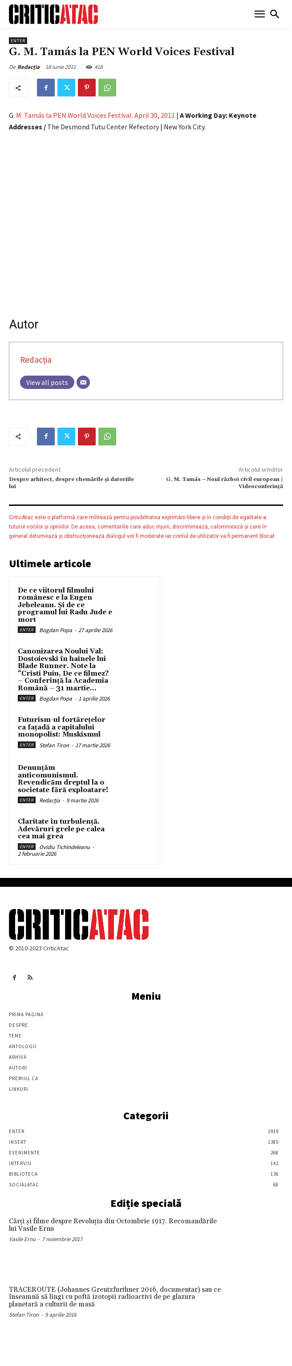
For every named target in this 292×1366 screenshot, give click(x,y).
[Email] (83, 382)
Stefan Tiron (54, 745)
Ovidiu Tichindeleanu (64, 847)
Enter (18, 40)
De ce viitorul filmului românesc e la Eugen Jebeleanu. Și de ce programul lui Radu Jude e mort (65, 605)
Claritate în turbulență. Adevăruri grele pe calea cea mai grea (61, 829)
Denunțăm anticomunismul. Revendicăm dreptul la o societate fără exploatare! (63, 779)
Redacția (28, 67)
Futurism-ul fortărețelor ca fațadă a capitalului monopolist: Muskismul (61, 727)
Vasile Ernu (22, 1239)
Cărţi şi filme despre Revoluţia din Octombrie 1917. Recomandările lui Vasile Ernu (113, 1225)
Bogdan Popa (55, 630)
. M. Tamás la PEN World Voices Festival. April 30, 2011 (94, 115)
